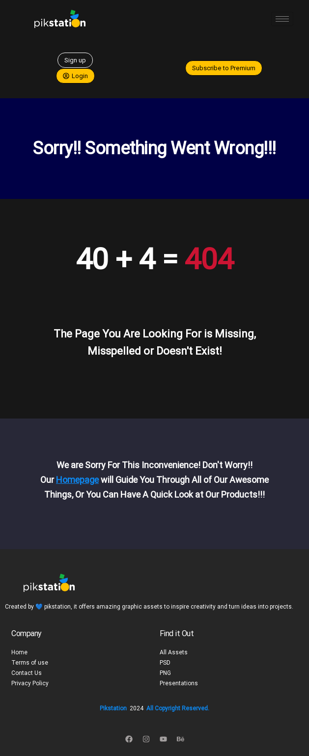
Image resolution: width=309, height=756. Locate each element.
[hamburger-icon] (282, 19)
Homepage (77, 480)
